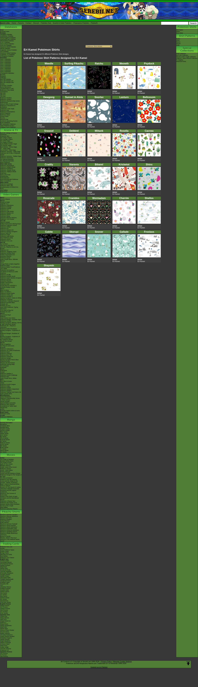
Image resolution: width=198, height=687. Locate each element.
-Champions (4, 91)
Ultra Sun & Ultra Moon (7, 245)
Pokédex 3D (4, 304)
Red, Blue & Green (6, 381)
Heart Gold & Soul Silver (7, 318)
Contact (28, 23)
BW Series (3, 446)
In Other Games (5, 400)
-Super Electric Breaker (7, 636)
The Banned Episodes (7, 161)
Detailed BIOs (4, 427)
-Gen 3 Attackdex (5, 62)
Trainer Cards (4, 551)
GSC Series (4, 435)
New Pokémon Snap (6, 238)
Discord (36, 23)
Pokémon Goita (5, 414)
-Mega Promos (4, 605)
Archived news (4, 31)
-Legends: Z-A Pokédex (7, 54)
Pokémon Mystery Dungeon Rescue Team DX (8, 232)
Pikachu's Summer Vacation (8, 514)
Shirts (178, 31)
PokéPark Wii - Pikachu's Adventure (8, 326)
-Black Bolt (3, 567)
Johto (178, 40)
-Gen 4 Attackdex (5, 64)
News (2, 30)
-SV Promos (4, 607)
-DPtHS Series (4, 598)
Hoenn (178, 42)
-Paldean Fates (5, 582)
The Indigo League (6, 137)
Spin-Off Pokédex (5, 79)
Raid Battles (4, 556)
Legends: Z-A (4, 204)
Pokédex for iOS (5, 312)
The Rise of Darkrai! (6, 478)
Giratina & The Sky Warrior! (8, 479)
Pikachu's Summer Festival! (8, 524)
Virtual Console (5, 401)
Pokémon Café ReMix (7, 211)
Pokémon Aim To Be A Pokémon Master (10, 153)
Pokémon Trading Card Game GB (10, 392)
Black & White (4, 290)
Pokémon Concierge (6, 184)
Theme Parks (4, 116)
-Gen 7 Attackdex (5, 68)
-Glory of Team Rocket (7, 630)
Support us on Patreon (99, 667)
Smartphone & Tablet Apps (8, 406)
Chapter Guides (5, 429)
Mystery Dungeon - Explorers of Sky (10, 331)
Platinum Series (5, 443)
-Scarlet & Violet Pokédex (8, 53)
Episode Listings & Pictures (8, 133)
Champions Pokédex (81, 23)
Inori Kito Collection (182, 55)
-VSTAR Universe (5, 648)
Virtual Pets (3, 407)
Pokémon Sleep (5, 216)
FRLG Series (4, 438)
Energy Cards (4, 553)
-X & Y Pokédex (5, 42)
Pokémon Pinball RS (6, 356)
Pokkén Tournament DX (7, 255)
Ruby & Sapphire (5, 344)
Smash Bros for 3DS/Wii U (8, 285)
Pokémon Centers (5, 99)
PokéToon (3, 173)
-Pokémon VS (4, 650)
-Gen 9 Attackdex (5, 71)
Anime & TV (11, 130)
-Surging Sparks (5, 574)
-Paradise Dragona (6, 638)
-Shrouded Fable (5, 577)
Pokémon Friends (5, 208)
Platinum (3, 316)
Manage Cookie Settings (122, 661)
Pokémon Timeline (6, 98)
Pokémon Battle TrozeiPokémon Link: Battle (10, 267)
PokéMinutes (4, 176)
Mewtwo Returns (5, 465)
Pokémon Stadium (6, 390)
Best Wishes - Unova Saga (8, 147)
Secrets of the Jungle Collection (186, 57)
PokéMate (3, 367)
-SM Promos (4, 610)
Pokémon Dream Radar (7, 293)
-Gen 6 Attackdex (5, 67)
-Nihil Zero (3, 619)
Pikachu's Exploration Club (8, 528)
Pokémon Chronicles (6, 158)
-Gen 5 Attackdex (5, 65)
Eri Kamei (41, 93)
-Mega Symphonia (5, 625)
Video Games (11, 194)
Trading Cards (11, 543)
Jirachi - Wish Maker (6, 470)
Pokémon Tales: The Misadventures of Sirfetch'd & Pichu (9, 187)
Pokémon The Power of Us (8, 502)
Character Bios (4, 136)
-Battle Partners (5, 633)
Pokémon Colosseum (6, 349)
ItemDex (2, 74)
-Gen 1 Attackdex (5, 59)
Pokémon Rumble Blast (7, 302)
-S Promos (3, 655)
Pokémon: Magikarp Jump (8, 251)
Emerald (2, 347)
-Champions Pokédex (6, 56)
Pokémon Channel (6, 353)
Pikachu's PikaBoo (6, 519)
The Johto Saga (5, 141)
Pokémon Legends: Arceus (8, 225)
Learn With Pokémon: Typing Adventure (9, 308)
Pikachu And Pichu (6, 518)
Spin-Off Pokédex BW (7, 82)
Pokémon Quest (5, 258)
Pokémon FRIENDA (6, 417)
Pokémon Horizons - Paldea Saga (10, 156)
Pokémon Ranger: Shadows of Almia (9, 334)
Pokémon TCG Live (6, 241)
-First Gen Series (5, 602)
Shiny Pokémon (5, 162)
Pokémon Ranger (5, 358)
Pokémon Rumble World (7, 276)
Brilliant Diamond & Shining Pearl (10, 224)
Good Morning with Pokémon (9, 179)
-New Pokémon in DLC (7, 125)
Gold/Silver (3, 370)
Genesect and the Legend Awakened (8, 491)
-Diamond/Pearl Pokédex (8, 39)
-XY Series (3, 594)
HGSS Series (4, 444)
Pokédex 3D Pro (5, 305)
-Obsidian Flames (5, 587)
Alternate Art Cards (6, 554)
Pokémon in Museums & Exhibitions (7, 106)
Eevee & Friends (5, 536)
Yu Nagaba (179, 60)
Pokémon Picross (5, 279)
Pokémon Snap (5, 386)
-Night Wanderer (5, 641)
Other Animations (5, 181)
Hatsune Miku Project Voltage (9, 104)
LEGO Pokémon (5, 113)
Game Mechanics (5, 87)
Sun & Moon (4, 244)
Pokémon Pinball (5, 387)
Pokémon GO (4, 210)
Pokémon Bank (5, 265)
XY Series (3, 449)
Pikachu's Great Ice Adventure (9, 530)
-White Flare (4, 568)
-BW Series (3, 596)
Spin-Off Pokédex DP (6, 81)
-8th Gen (3, 95)
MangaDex (3, 424)
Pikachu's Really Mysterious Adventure (8, 534)
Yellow (2, 383)
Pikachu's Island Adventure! (8, 527)
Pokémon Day (4, 110)
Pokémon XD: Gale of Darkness (10, 350)
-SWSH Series (4, 591)
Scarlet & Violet (5, 202)
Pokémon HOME (5, 227)
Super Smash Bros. (6, 393)
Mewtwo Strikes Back (6, 461)
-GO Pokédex (4, 51)
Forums (21, 23)
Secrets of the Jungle (6, 506)
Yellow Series (4, 433)
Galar (178, 45)
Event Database (5, 122)
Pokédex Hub (46, 23)
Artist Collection (181, 53)
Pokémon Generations (7, 165)
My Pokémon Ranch (6, 339)
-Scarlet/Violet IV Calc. (7, 88)
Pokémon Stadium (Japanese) (9, 389)
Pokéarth (94, 23)
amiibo (2, 409)
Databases (11, 27)
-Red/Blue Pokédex (6, 34)
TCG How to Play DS (6, 310)
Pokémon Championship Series (10, 101)
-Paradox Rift (4, 584)
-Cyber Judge (4, 647)
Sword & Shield (5, 222)
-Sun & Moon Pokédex (7, 44)
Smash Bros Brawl (6, 341)
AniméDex (3, 134)
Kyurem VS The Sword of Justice (10, 487)
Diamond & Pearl (5, 315)
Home (14, 23)
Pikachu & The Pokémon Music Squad (9, 540)
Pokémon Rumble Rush (7, 253)
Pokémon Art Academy (7, 270)
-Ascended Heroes (6, 562)
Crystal (2, 372)
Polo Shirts (179, 33)
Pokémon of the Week (7, 90)
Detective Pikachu (5, 256)
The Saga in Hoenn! (6, 142)
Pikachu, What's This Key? (8, 538)
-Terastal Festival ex (6, 635)
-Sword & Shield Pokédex (8, 47)
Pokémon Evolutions (6, 168)
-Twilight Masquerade (6, 579)
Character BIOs (5, 426)
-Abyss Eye (3, 616)
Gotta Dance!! (4, 522)
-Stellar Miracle (4, 639)
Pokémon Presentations (7, 112)
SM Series (3, 452)
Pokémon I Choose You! (7, 501)
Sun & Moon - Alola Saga (8, 150)
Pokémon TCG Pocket (7, 219)
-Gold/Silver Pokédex (6, 36)
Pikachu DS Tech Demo (7, 363)
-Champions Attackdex (7, 73)
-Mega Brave (4, 624)
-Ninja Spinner (4, 618)
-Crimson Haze (4, 644)
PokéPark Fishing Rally (7, 364)
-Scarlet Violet (4, 590)
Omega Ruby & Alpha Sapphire (9, 264)
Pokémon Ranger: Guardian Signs (10, 319)
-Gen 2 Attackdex (5, 61)
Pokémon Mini (4, 376)
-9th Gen (3, 93)
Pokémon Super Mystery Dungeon (11, 278)
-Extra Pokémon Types (7, 550)
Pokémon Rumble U (6, 296)
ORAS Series (4, 450)
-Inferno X (3, 622)
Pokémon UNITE (5, 214)
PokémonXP (4, 102)
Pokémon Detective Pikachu (9, 509)
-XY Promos (4, 611)
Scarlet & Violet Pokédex (62, 23)
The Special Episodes (7, 159)
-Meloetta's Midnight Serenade (9, 489)
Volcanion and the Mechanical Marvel (9, 498)
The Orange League (6, 139)
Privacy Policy (106, 661)
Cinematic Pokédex (6, 85)
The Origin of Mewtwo (7, 459)
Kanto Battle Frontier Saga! (8, 144)
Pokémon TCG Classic (7, 557)
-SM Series (3, 593)
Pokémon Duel (4, 284)
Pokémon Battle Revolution (8, 329)
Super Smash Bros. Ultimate (9, 259)
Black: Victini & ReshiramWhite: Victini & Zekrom (10, 484)
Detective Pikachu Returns (8, 217)
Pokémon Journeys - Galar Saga (10, 151)
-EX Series (3, 599)
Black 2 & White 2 (5, 292)
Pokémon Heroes (5, 468)
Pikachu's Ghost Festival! (8, 525)
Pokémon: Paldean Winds (8, 171)
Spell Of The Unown (6, 464)
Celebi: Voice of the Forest (8, 467)
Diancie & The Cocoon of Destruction (8, 494)
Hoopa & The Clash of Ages (8, 496)
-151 (1, 585)
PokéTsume (3, 192)
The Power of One (5, 462)
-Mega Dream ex (5, 621)
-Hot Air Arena (4, 632)
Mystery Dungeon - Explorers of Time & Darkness (10, 337)
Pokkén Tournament (6, 282)
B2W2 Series (4, 447)
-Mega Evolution (5, 565)
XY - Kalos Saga (5, 148)
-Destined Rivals (5, 570)
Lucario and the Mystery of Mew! (10, 473)
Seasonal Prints (181, 61)
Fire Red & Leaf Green (7, 346)
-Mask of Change (5, 642)
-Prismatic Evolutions (6, 573)
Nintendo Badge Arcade (7, 287)
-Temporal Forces (5, 581)
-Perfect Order (4, 560)
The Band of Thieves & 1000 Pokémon (9, 272)
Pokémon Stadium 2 (6, 373)
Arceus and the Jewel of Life (9, 481)
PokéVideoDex (4, 178)
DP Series (3, 441)
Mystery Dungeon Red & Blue (9, 359)
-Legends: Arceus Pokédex (8, 50)
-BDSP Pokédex (5, 48)
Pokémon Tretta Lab (6, 295)
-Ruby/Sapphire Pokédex (8, 37)
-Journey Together (5, 571)
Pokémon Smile (5, 234)
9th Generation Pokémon (8, 124)
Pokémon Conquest (6, 299)
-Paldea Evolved (5, 588)
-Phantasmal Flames (6, 564)
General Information (6, 422)
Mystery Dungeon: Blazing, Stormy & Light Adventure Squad (11, 323)
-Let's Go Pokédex (6, 45)
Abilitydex (3, 78)
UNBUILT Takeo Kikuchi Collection (187, 58)
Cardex (2, 84)
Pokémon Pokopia (5, 207)
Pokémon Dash (5, 352)
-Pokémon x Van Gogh (7, 108)
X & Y (2, 262)
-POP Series (4, 613)
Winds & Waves (5, 199)
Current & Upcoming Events (8, 121)
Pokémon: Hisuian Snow (7, 170)
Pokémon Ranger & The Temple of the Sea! (11, 475)
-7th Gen (3, 96)
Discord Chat (4, 119)
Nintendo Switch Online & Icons (10, 410)
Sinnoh (178, 43)
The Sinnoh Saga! (5, 145)
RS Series (3, 436)
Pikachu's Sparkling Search (8, 531)
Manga (11, 419)
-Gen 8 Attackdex (5, 70)
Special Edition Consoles (8, 403)
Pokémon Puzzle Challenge (8, 375)
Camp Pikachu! (5, 521)
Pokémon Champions (6, 205)
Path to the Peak (5, 175)
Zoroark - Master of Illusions (8, 482)
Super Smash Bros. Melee (8, 378)
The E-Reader (4, 366)
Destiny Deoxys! (5, 472)
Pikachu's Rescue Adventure (9, 516)
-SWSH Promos (5, 608)
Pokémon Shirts (5, 115)
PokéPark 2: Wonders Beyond (9, 301)
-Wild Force (3, 645)
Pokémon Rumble (5, 321)
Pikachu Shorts (11, 511)
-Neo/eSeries (4, 601)
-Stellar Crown (4, 576)
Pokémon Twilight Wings (7, 167)
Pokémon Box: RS (6, 355)
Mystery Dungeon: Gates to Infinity (11, 298)
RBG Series (4, 432)
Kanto (178, 39)
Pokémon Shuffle (5, 275)
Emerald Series (5, 439)
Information (179, 30)
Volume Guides (5, 430)
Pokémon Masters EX (7, 213)
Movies (11, 455)
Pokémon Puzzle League (8, 384)
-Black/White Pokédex (7, 41)
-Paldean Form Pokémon (8, 127)
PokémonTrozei (5, 361)
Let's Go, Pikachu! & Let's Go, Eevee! (9, 247)
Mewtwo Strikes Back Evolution (9, 504)
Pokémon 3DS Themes (7, 404)
